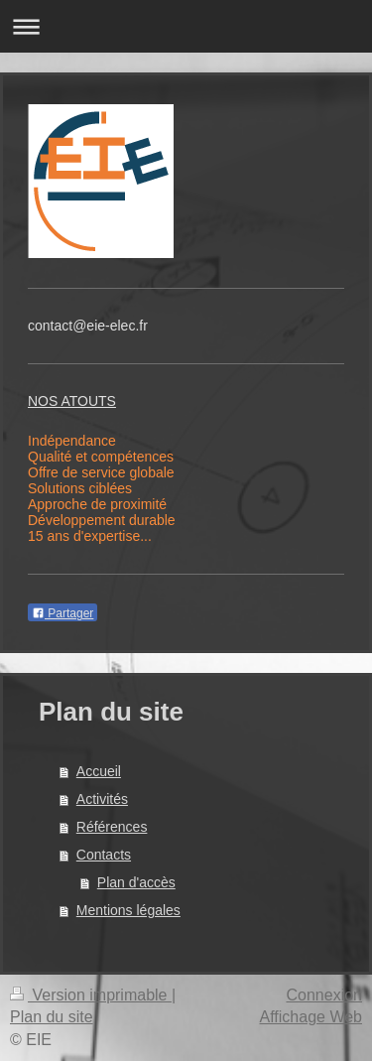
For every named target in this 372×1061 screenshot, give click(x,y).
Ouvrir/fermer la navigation (186, 26)
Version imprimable (91, 995)
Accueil (98, 771)
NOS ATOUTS (72, 401)
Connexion (325, 995)
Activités (102, 799)
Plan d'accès (136, 882)
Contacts (103, 854)
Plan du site (51, 1016)
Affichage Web (311, 1016)
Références (112, 827)
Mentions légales (128, 910)
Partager (62, 613)
